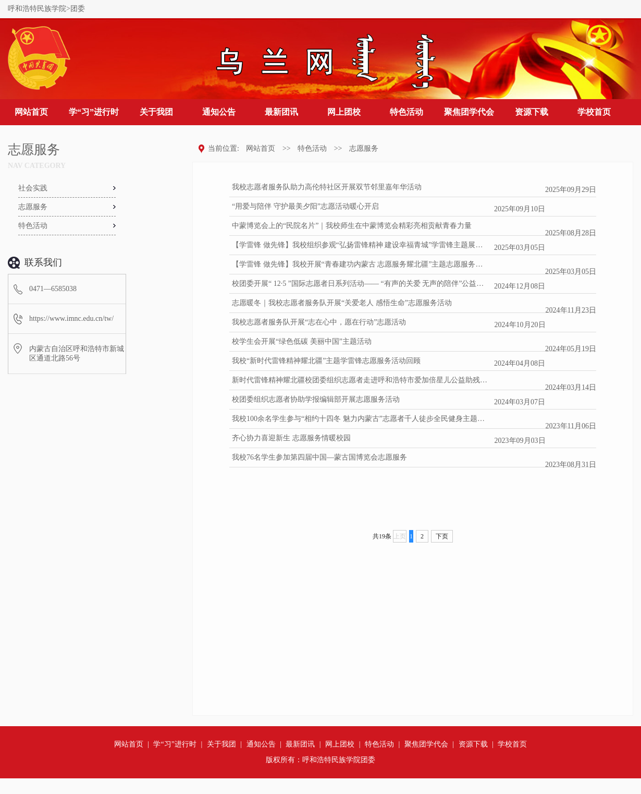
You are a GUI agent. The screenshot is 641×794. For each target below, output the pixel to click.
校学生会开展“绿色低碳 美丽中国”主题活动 (302, 341)
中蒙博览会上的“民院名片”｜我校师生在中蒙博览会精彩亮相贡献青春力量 (352, 226)
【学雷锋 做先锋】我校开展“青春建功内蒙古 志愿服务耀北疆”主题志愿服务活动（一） (361, 264)
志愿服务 (363, 148)
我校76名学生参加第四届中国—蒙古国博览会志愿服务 (319, 457)
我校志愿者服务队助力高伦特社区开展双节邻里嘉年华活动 (327, 187)
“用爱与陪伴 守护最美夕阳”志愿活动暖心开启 (305, 206)
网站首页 (31, 111)
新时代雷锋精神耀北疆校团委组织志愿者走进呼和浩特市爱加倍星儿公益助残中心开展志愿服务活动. (361, 380)
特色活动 (406, 111)
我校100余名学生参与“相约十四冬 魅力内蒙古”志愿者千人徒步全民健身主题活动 (361, 419)
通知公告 (219, 111)
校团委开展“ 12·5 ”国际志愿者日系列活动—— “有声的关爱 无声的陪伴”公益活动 (361, 283)
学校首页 (594, 111)
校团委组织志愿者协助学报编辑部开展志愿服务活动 (316, 399)
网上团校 (344, 111)
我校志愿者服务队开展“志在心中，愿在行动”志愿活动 (319, 322)
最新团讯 (281, 111)
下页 (442, 536)
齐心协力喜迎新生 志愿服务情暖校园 (291, 438)
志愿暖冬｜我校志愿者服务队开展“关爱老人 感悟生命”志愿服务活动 (342, 303)
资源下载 (531, 111)
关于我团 (156, 111)
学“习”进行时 (94, 111)
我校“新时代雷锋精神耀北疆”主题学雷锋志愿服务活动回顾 (326, 361)
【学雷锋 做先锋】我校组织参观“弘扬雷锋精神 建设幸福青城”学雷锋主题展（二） (361, 245)
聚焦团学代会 (469, 111)
